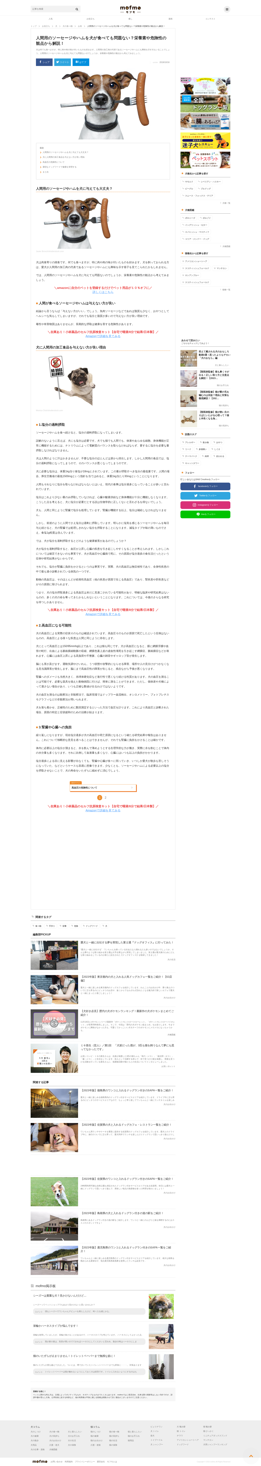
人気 (51, 19)
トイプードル (156, 1440)
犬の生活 (72, 1440)
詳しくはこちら (103, 292)
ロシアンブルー (190, 275)
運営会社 (101, 1462)
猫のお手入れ (134, 1436)
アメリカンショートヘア (194, 261)
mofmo (130, 9)
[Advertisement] (103, 861)
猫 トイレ (181, 1431)
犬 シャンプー (156, 1444)
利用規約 (69, 1462)
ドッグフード (90, 926)
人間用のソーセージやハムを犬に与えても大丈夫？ (64, 152)
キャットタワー (190, 463)
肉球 (205, 456)
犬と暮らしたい (75, 1432)
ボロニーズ (188, 218)
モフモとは (112, 1462)
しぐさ (215, 449)
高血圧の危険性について (52, 162)
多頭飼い (201, 449)
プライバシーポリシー (85, 1462)
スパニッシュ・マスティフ (195, 232)
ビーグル (187, 188)
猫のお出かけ (97, 1440)
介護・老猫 (96, 1445)
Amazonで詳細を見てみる (103, 336)
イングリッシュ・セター (194, 225)
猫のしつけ (96, 1432)
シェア (44, 62)
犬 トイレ (154, 1431)
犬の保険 (72, 1445)
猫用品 (131, 1440)
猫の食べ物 (114, 1432)
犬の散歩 (35, 1440)
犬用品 (34, 1445)
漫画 (170, 19)
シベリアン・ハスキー (209, 181)
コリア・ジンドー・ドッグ (195, 239)
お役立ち (91, 19)
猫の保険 (113, 1445)
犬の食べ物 (54, 1432)
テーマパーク (189, 456)
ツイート (62, 62)
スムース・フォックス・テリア (197, 195)
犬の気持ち (54, 1436)
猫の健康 (95, 1436)
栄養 (63, 926)
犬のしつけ (36, 1432)
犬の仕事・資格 (38, 1449)
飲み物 (204, 442)
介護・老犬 (54, 1445)
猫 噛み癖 (207, 1427)
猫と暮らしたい (135, 1432)
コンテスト (210, 19)
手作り (50, 926)
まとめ (44, 172)
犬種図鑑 (225, 246)
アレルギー (188, 442)
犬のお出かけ (55, 1440)
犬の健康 (35, 1436)
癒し (130, 19)
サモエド (187, 181)
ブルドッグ (204, 188)
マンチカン (220, 268)
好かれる (218, 456)
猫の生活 (113, 1440)
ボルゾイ (205, 218)
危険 (74, 926)
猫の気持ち (114, 1436)
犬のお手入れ (74, 1436)
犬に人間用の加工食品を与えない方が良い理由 (62, 157)
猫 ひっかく (208, 1431)
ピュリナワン (156, 1427)
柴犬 (152, 1436)
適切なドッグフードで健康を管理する (58, 167)
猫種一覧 (225, 290)
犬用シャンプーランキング (215, 1444)
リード (186, 449)
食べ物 (36, 926)
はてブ (81, 62)
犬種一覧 (225, 203)
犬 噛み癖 (181, 1427)
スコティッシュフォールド (195, 268)
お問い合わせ (57, 1462)
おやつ (217, 442)
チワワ (180, 1436)
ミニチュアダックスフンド (215, 1436)
